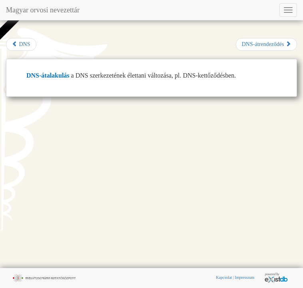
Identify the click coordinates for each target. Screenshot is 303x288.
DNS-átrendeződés (266, 44)
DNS (21, 44)
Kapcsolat (224, 277)
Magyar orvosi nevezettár (43, 10)
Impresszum (244, 277)
